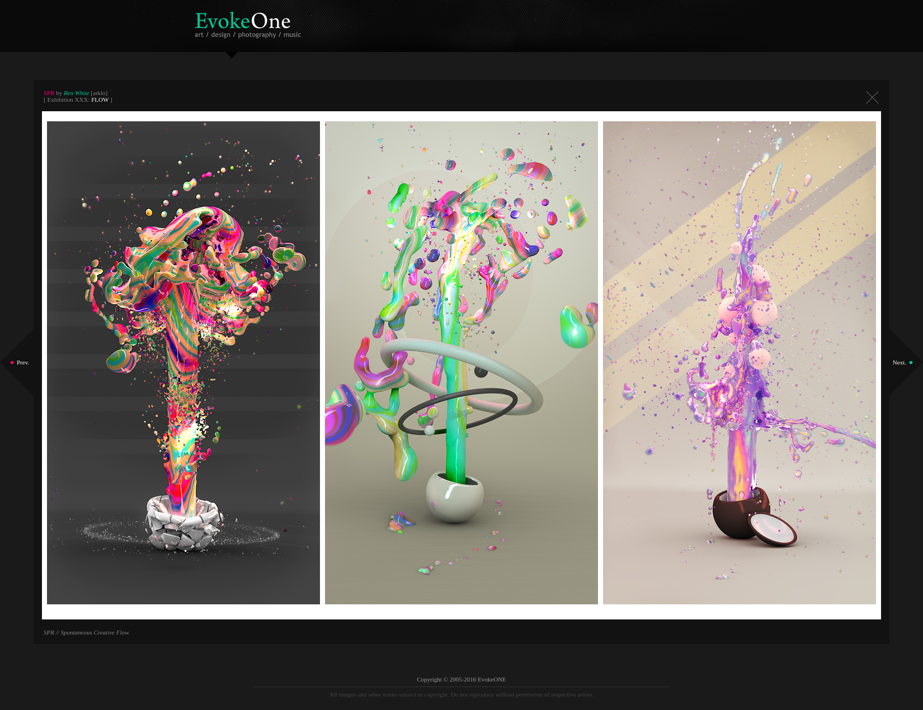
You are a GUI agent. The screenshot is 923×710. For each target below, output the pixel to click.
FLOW (100, 99)
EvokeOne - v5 (250, 22)
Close (872, 97)
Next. (899, 362)
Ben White (77, 92)
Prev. (23, 362)
